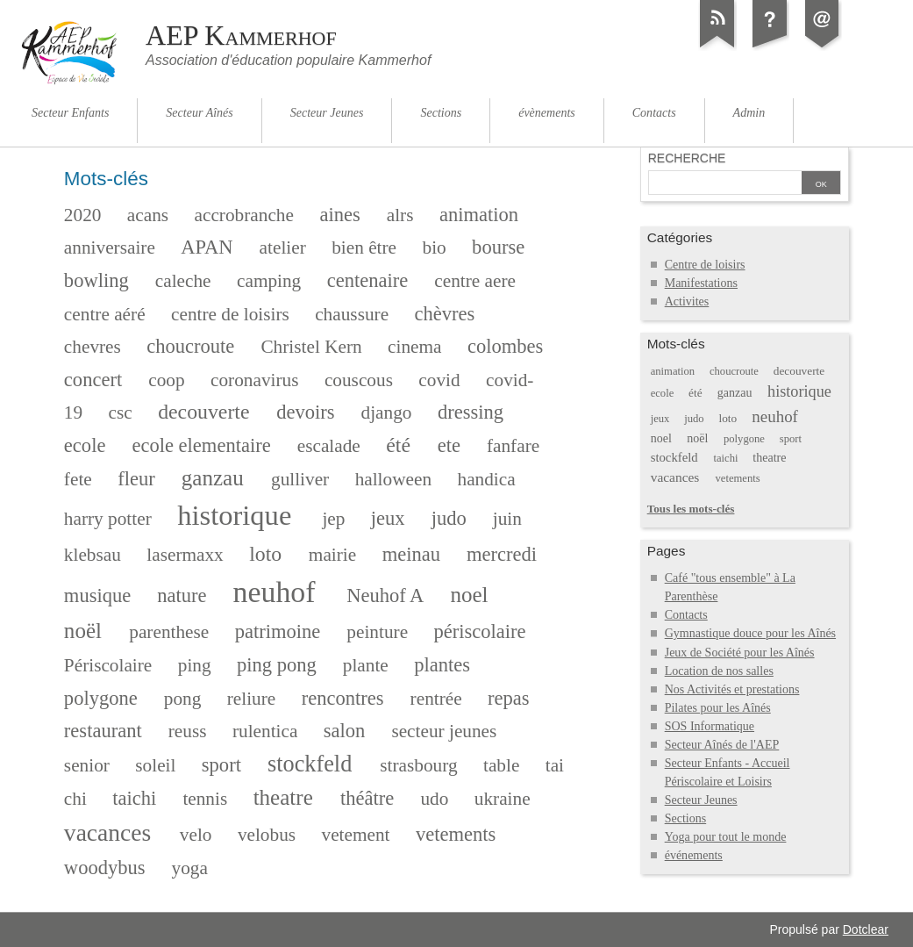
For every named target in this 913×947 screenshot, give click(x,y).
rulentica (264, 731)
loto (265, 553)
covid (439, 380)
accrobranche (244, 215)
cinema (414, 346)
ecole (85, 445)
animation (478, 215)
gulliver (300, 479)
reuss (187, 731)
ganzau (213, 478)
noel (469, 594)
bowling (96, 280)
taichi (134, 798)
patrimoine (278, 631)
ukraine (502, 798)
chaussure (352, 314)
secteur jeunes (443, 731)
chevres (92, 346)
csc (120, 412)
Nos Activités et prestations (732, 689)
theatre (283, 797)
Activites (687, 301)
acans (147, 215)
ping (194, 665)
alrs (400, 215)
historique (234, 515)
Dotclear (865, 929)
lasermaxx (184, 554)
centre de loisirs (230, 314)
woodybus (105, 868)
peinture (377, 631)
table (501, 765)
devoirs (305, 412)
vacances (107, 832)
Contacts (686, 614)
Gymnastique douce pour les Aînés (750, 633)
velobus (267, 834)
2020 (83, 215)
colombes (505, 346)
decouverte (203, 411)
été (398, 445)
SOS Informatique (709, 726)
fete (78, 479)
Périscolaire (108, 665)
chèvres (445, 314)
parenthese (169, 631)
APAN (206, 247)
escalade (328, 445)
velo (196, 834)
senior (87, 765)
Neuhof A (385, 595)
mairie (332, 554)
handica (487, 479)
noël (83, 630)
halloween (393, 479)
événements (694, 855)
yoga (190, 868)
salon (345, 731)
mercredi (502, 554)
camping (269, 280)
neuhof (274, 592)
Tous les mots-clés (691, 508)
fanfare (513, 445)
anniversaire (109, 247)
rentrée (436, 698)
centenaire (368, 280)
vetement (356, 834)
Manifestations (701, 283)
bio (434, 247)
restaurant (103, 731)
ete (449, 445)
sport (221, 765)
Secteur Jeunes (701, 800)
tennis (204, 798)
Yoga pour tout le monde (726, 836)
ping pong (277, 665)
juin (507, 518)
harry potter (108, 518)
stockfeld (309, 764)
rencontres (343, 698)
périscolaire (480, 631)
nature (181, 595)
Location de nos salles (719, 671)
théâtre (367, 798)
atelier (283, 247)
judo (449, 518)
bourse (498, 247)
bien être (364, 247)
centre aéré (105, 314)
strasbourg (418, 765)
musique (97, 595)
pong (183, 698)
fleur (136, 479)
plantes (442, 665)
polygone (101, 698)
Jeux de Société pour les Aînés (740, 652)
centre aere (475, 280)
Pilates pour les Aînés (718, 707)
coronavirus (254, 380)
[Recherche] (725, 184)
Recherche (687, 158)
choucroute (190, 346)
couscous (359, 380)
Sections (686, 818)
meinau (411, 554)
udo (434, 798)
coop (166, 380)
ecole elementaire (201, 445)
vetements (456, 834)
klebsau (92, 554)
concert (93, 380)
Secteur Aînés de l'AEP (722, 744)
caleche (183, 280)
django (386, 412)
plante (366, 665)
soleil (155, 765)
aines (339, 215)
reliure (251, 698)
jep (333, 518)
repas (509, 698)
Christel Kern (310, 346)
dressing (470, 412)
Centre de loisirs (705, 264)
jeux (388, 518)
